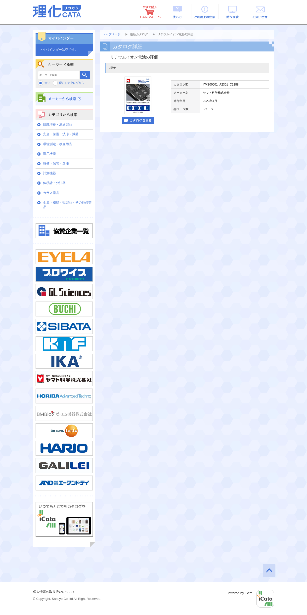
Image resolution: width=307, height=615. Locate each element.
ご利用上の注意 (205, 11)
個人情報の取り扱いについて (54, 592)
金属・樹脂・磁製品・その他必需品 (67, 205)
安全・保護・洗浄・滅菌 (61, 134)
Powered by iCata (250, 599)
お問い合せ (260, 11)
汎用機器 (49, 154)
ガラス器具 (51, 193)
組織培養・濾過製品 (57, 124)
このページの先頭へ (269, 570)
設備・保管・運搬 (56, 163)
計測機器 (49, 173)
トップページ (112, 34)
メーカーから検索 (64, 98)
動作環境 (233, 11)
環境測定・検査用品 (57, 144)
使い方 (177, 11)
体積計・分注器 (54, 183)
